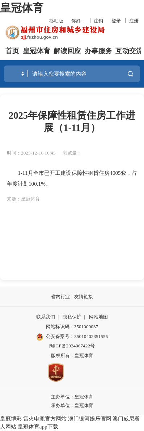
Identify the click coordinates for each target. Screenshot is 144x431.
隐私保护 (72, 317)
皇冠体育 (21, 8)
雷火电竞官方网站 (45, 418)
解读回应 (67, 51)
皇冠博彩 (11, 418)
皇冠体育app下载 (38, 426)
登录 (116, 21)
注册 (134, 21)
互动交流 (129, 51)
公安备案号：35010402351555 (77, 336)
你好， (78, 21)
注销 (98, 21)
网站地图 (98, 317)
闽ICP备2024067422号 (72, 345)
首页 (12, 51)
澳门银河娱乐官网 (89, 418)
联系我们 (45, 317)
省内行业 (60, 296)
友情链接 (83, 296)
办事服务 (98, 51)
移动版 (56, 21)
